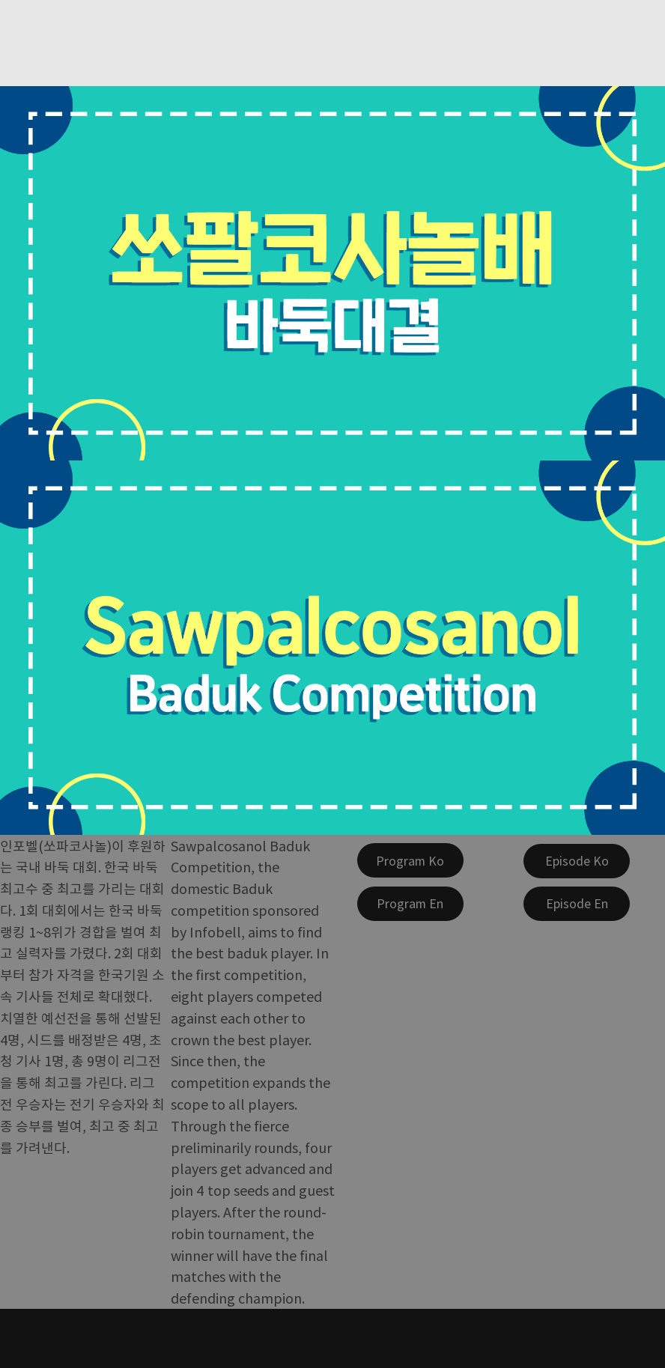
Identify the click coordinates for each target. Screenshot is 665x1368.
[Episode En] (576, 904)
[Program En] (410, 904)
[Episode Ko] (576, 861)
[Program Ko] (410, 860)
